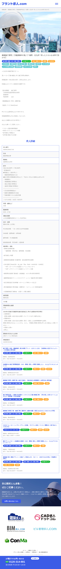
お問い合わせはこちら (11, 501)
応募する (41, 560)
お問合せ (28, 552)
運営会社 (34, 552)
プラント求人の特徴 (18, 552)
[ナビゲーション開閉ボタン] (56, 3)
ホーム (24, 550)
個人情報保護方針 (43, 552)
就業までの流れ (32, 550)
